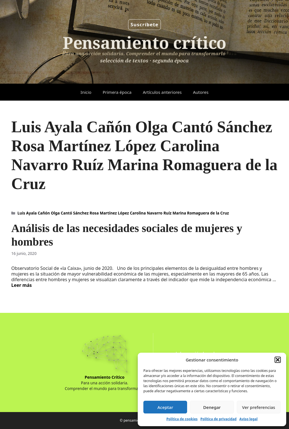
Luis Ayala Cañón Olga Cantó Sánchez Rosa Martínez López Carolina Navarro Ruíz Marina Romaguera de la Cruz (123, 213)
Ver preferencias (258, 407)
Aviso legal (248, 419)
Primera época (117, 92)
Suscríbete (145, 24)
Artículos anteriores (162, 92)
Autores (201, 92)
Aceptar (165, 407)
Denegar (212, 407)
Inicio (85, 92)
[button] (278, 360)
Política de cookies (182, 419)
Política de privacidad (218, 419)
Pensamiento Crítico (104, 377)
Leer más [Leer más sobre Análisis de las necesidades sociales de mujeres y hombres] (21, 285)
